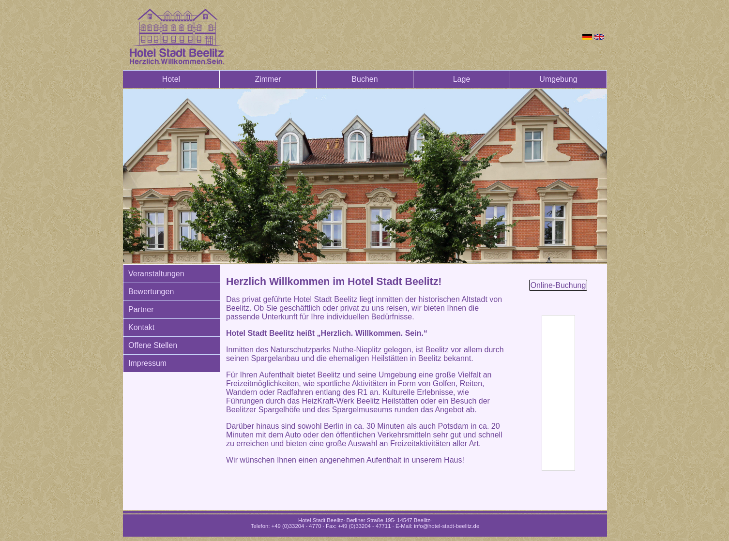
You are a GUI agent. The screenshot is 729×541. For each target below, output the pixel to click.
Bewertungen (151, 291)
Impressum (147, 363)
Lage (462, 79)
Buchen (364, 79)
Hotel (171, 79)
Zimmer (268, 79)
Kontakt (141, 327)
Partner (140, 309)
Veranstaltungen (156, 274)
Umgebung (558, 79)
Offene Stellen (152, 345)
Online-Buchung (558, 285)
